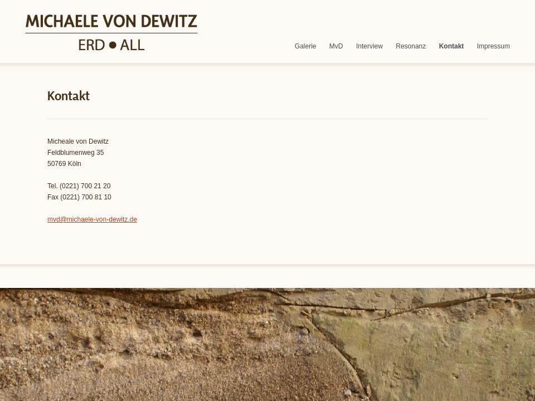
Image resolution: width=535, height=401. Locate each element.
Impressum (493, 46)
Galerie (306, 46)
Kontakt (451, 46)
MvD (336, 46)
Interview (369, 46)
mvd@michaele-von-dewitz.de (92, 219)
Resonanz (411, 46)
